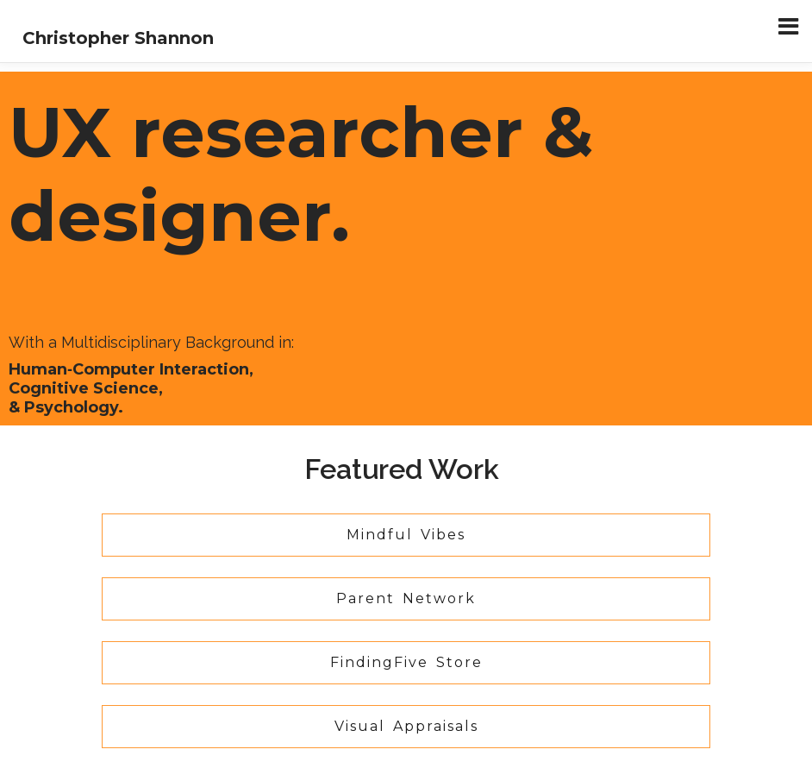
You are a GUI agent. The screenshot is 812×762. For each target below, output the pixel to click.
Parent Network (406, 598)
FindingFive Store (406, 662)
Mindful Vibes (406, 534)
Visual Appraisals (406, 726)
